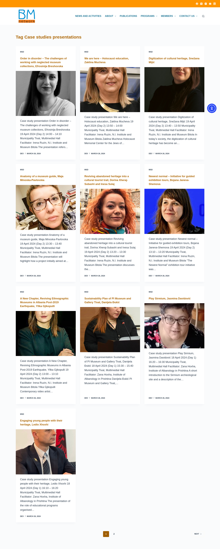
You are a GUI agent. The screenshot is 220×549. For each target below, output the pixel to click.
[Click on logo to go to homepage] (27, 16)
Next (197, 537)
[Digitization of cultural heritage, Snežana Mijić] (174, 89)
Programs (149, 16)
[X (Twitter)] (201, 4)
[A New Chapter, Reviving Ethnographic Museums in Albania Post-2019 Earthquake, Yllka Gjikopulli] (46, 336)
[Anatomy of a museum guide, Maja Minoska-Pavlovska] (46, 207)
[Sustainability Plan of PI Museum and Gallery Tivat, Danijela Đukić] (110, 329)
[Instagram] (206, 4)
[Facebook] (197, 4)
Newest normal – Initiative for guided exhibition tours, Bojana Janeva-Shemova (174, 179)
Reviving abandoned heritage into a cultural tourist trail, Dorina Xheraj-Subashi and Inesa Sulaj (109, 179)
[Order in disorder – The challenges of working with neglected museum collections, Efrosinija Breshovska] (46, 93)
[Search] (203, 16)
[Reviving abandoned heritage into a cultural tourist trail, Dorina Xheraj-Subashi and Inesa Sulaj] (110, 211)
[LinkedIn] (214, 4)
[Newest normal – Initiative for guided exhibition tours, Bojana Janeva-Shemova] (174, 211)
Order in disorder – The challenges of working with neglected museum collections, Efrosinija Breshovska (44, 62)
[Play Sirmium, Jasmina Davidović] (174, 325)
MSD (22, 52)
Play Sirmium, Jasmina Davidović (172, 298)
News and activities (88, 16)
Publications (128, 16)
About (111, 16)
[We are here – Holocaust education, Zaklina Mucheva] (110, 89)
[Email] (210, 4)
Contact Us (189, 16)
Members (169, 16)
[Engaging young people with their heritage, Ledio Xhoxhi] (46, 455)
